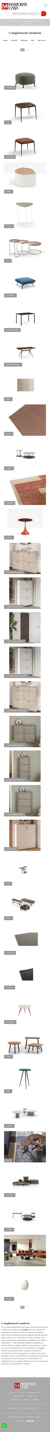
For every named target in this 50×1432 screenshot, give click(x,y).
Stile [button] (32, 40)
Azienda (12, 1392)
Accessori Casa (17, 21)
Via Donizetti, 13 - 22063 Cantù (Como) (22, 1408)
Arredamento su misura (20, 1399)
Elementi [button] (14, 40)
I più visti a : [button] (42, 40)
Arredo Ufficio (32, 1396)
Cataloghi (35, 1399)
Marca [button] (5, 40)
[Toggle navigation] (46, 5)
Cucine (21, 1392)
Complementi (28, 21)
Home (9, 21)
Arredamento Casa (34, 1392)
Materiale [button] (24, 40)
